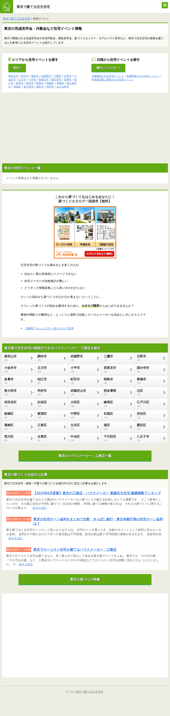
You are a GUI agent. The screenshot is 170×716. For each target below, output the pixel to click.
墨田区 (149, 427)
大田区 (82, 404)
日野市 (67, 76)
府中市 (24, 76)
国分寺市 (56, 79)
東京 (17, 67)
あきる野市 (63, 86)
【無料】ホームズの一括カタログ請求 (49, 328)
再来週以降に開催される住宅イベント (112, 79)
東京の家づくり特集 (85, 579)
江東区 (49, 427)
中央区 (82, 438)
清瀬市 (17, 86)
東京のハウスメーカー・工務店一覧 (85, 456)
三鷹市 (57, 76)
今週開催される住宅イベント (107, 76)
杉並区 (49, 404)
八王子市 (149, 438)
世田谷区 (16, 404)
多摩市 (67, 79)
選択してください (108, 67)
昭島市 (40, 83)
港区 (116, 427)
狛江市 (49, 381)
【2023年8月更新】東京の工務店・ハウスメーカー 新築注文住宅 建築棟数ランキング (97, 493)
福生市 (40, 86)
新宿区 (49, 415)
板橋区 (16, 415)
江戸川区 (149, 404)
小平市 (32, 79)
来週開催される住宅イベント (143, 76)
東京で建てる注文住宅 (33, 7)
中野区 (82, 415)
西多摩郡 (116, 392)
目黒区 (116, 415)
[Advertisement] (85, 128)
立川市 (22, 79)
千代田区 (116, 438)
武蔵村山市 (82, 392)
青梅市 (60, 83)
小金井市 (16, 369)
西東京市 (44, 79)
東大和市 (29, 86)
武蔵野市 (46, 76)
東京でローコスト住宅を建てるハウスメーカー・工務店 (74, 549)
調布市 (35, 76)
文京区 (82, 427)
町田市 (19, 83)
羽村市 (50, 86)
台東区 (49, 438)
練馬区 (116, 404)
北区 (149, 392)
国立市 (30, 83)
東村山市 (13, 76)
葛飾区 (16, 427)
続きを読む (40, 507)
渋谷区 (149, 415)
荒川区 (16, 438)
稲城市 (50, 83)
